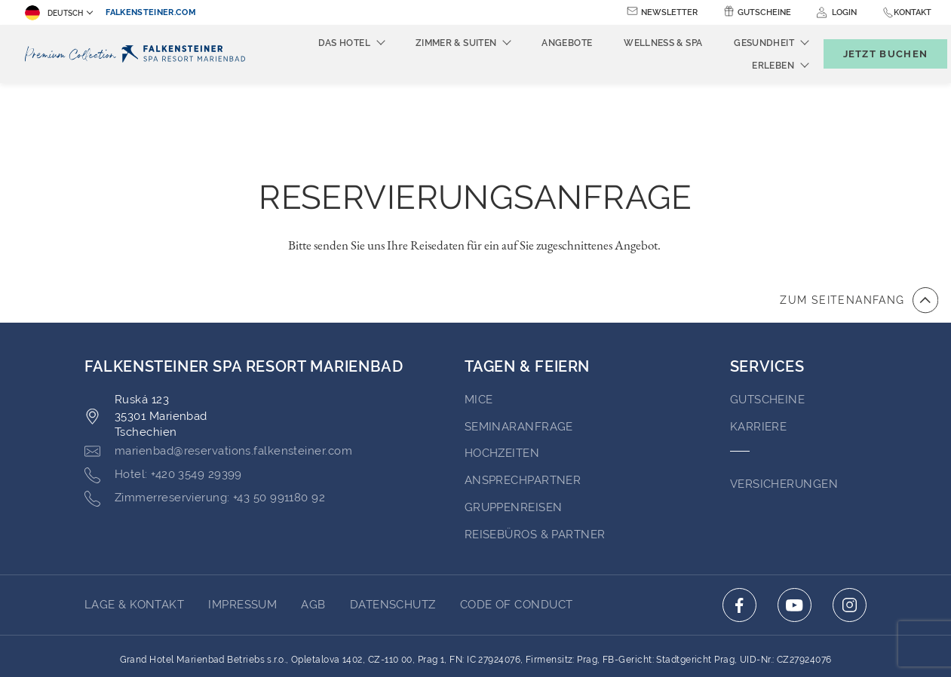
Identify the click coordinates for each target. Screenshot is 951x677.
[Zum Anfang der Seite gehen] (859, 217)
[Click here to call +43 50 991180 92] (204, 415)
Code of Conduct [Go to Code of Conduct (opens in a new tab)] (516, 521)
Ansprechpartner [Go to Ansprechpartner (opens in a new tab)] (523, 397)
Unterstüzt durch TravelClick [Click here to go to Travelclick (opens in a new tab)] (475, 638)
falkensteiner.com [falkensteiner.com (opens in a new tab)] (151, 12)
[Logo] (138, 54)
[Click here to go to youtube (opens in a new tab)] (794, 522)
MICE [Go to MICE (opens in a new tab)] (479, 316)
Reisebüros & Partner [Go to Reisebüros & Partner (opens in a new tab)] (535, 451)
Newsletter (669, 12)
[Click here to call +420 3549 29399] (163, 392)
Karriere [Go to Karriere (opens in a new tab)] (758, 344)
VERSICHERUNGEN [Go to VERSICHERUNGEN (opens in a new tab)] (784, 401)
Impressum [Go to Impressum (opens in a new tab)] (242, 521)
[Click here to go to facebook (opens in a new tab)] (739, 522)
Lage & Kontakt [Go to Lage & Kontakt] (134, 521)
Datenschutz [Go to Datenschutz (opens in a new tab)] (393, 521)
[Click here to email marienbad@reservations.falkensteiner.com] (218, 368)
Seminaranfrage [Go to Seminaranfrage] (519, 344)
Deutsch (54, 12)
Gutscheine (764, 12)
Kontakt (912, 12)
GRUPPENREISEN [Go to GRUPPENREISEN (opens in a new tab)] (514, 424)
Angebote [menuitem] (542, 43)
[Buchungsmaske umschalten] (869, 54)
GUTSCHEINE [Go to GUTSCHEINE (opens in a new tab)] (767, 316)
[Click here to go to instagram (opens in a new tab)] (850, 522)
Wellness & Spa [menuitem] (638, 43)
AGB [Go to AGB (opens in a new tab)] (313, 521)
